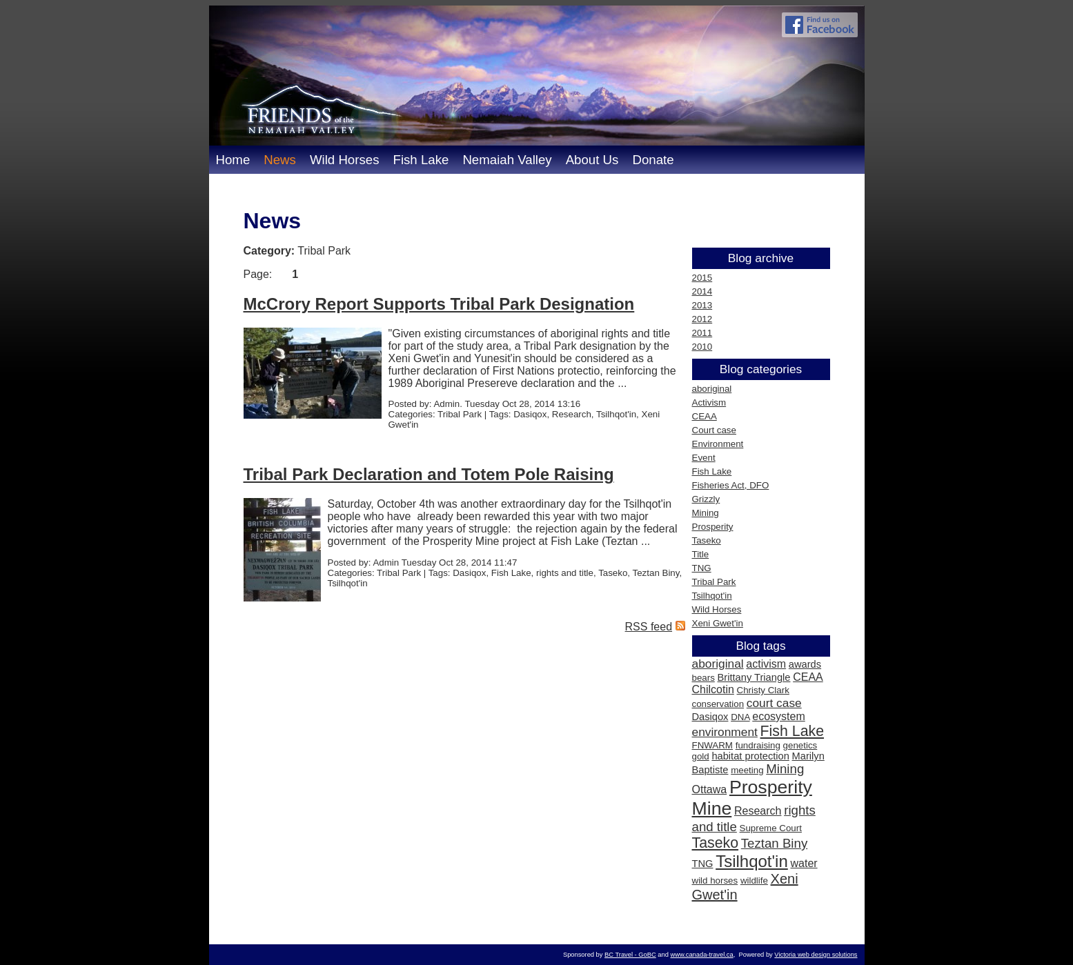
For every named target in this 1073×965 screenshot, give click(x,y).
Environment (718, 444)
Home (233, 159)
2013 (702, 305)
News (280, 159)
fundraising (758, 745)
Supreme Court (771, 828)
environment (725, 732)
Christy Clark (763, 690)
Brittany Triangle (754, 677)
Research (757, 811)
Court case (714, 430)
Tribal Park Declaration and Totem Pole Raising (429, 474)
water (803, 863)
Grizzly (706, 499)
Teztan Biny (774, 843)
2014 (702, 291)
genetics (800, 745)
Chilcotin (713, 689)
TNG (701, 568)
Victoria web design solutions (815, 954)
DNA (740, 717)
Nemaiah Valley (506, 159)
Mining (705, 513)
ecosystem (778, 716)
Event (704, 457)
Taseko (706, 540)
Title (700, 554)
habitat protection (750, 756)
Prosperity (713, 526)
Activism (709, 402)
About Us (592, 159)
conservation (718, 704)
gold (700, 756)
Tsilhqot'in (712, 595)
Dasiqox (710, 716)
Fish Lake (421, 159)
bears (703, 678)
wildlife (754, 880)
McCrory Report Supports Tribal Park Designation (439, 304)
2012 (702, 319)
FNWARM (712, 745)
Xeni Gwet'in (717, 623)
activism (766, 664)
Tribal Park (714, 582)
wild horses (715, 880)
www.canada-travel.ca (701, 954)
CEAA (704, 416)
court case (774, 703)
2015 (702, 277)
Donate (652, 159)
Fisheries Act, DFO (730, 485)
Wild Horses (345, 159)
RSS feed (648, 627)
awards (805, 664)
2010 (702, 346)
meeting (747, 770)
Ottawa (709, 789)
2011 (702, 333)
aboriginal (712, 389)
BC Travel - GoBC (630, 954)
